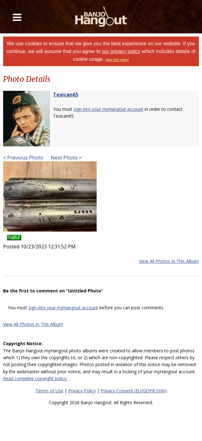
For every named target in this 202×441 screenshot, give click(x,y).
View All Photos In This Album (169, 261)
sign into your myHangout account (108, 109)
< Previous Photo (23, 157)
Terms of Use (49, 391)
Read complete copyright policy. (35, 378)
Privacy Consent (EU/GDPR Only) (134, 391)
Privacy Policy (82, 391)
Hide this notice (117, 59)
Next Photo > (66, 157)
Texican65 (65, 94)
